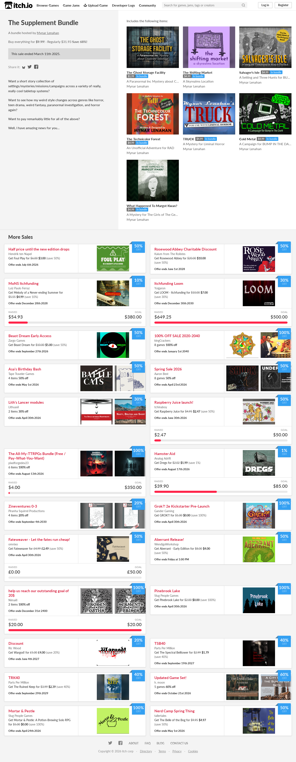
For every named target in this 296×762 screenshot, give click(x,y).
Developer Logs (123, 5)
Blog (160, 743)
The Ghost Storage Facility (146, 72)
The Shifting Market (197, 72)
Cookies (193, 751)
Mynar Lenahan (48, 33)
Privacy (177, 751)
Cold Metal (247, 139)
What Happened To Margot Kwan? (152, 206)
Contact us (179, 743)
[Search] (243, 5)
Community (147, 5)
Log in (265, 5)
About (134, 743)
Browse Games (48, 5)
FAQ (147, 743)
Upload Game (96, 5)
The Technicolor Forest (143, 139)
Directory (146, 751)
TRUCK (188, 139)
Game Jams (71, 5)
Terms (162, 751)
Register (283, 5)
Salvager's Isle (249, 72)
